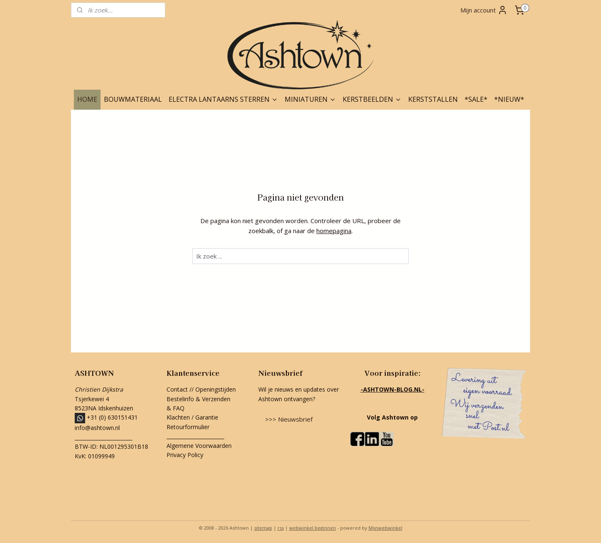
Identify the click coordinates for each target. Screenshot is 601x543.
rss (281, 528)
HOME (87, 99)
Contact (177, 389)
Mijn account (484, 10)
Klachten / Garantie (192, 417)
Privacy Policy (185, 455)
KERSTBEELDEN (372, 99)
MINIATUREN (310, 99)
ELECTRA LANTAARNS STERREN (223, 99)
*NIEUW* (509, 99)
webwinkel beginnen (312, 528)
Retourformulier (189, 427)
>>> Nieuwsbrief (289, 419)
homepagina (333, 230)
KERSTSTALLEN (433, 99)
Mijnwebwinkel (385, 528)
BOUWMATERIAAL (133, 99)
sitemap (263, 528)
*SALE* (476, 99)
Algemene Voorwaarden (199, 446)
